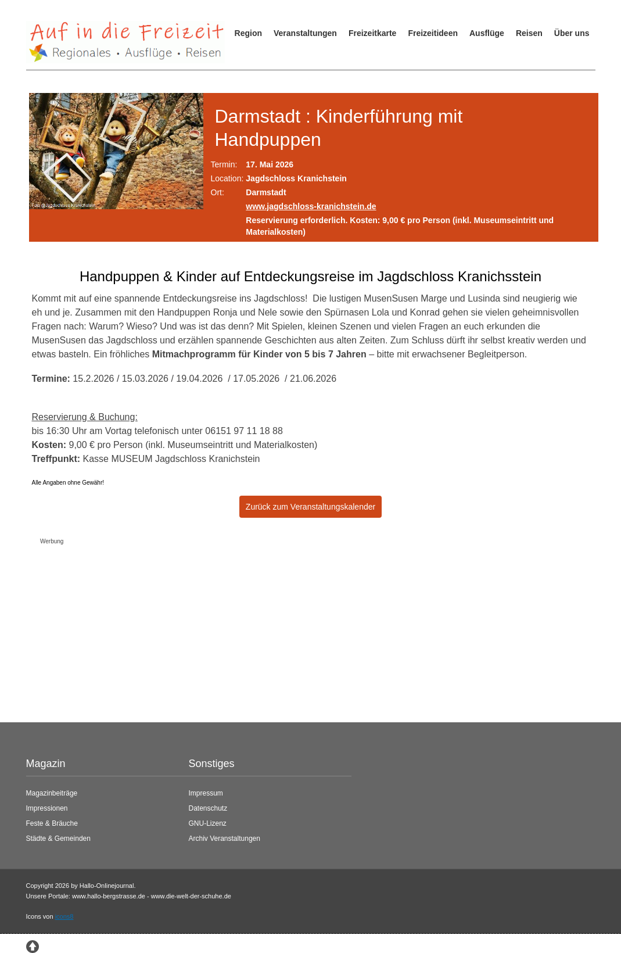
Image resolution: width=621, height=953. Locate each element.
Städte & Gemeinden (58, 838)
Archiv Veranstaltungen (224, 838)
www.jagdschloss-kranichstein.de (311, 206)
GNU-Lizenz (208, 823)
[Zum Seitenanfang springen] (32, 945)
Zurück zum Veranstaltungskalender (310, 506)
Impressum (206, 793)
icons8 (64, 916)
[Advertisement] (301, 630)
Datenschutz (208, 808)
